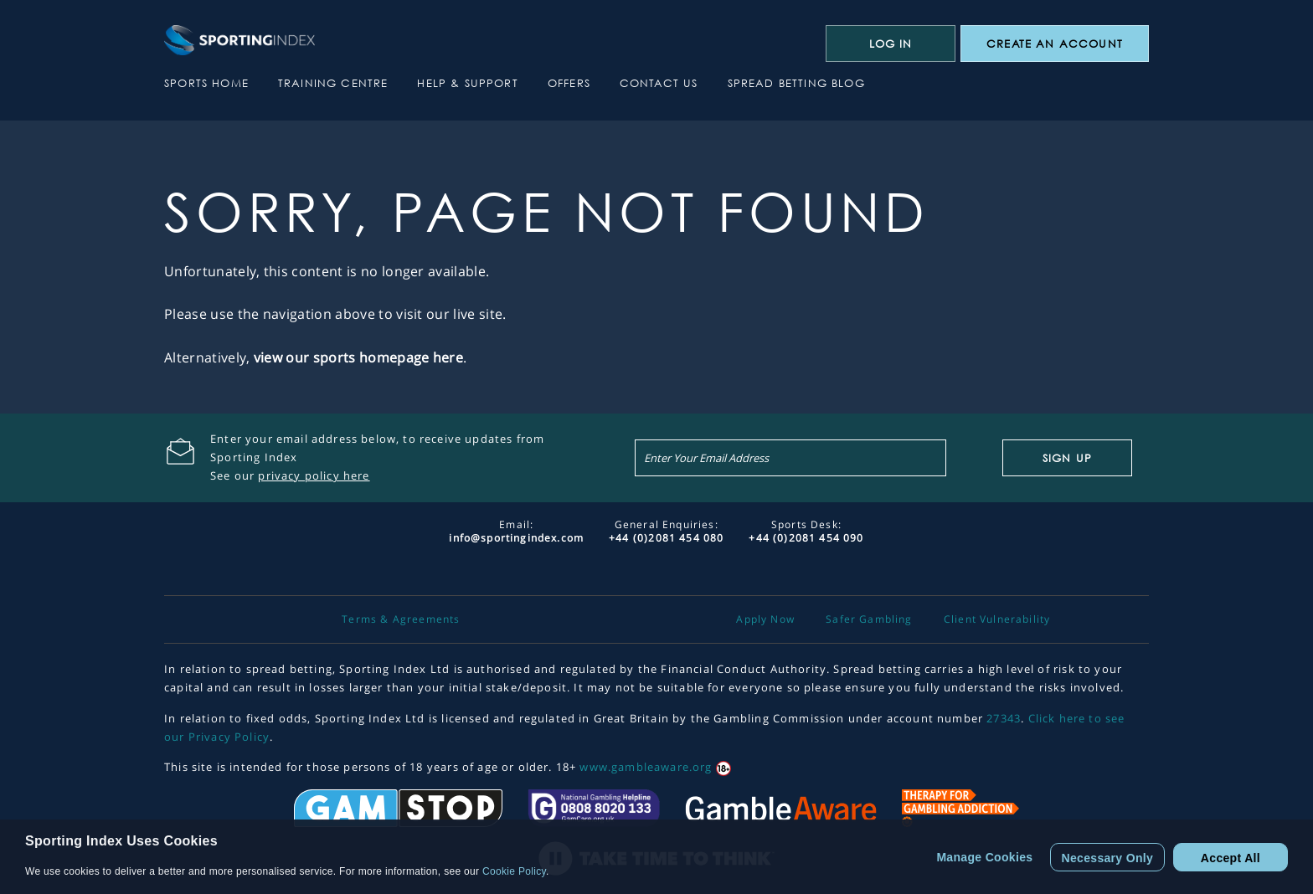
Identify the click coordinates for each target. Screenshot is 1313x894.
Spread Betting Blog (796, 83)
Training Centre (333, 83)
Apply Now (765, 619)
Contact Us (659, 83)
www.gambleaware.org (645, 766)
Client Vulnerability (997, 619)
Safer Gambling (869, 619)
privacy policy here (313, 475)
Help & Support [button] (467, 83)
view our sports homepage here (358, 357)
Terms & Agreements (401, 619)
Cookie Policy (514, 871)
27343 (1003, 718)
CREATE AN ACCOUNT (1054, 43)
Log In (891, 43)
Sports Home (206, 83)
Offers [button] (569, 83)
